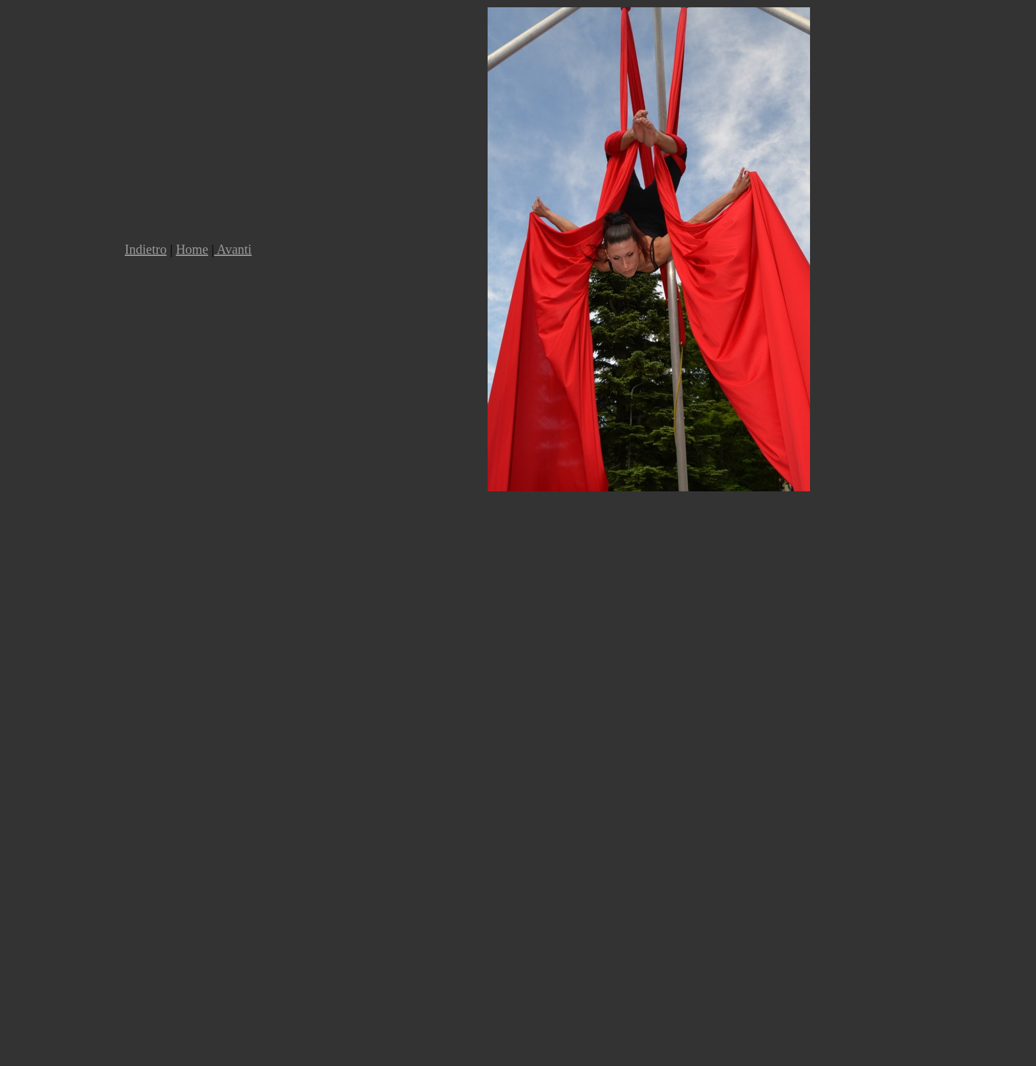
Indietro (145, 249)
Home (192, 249)
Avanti (233, 249)
